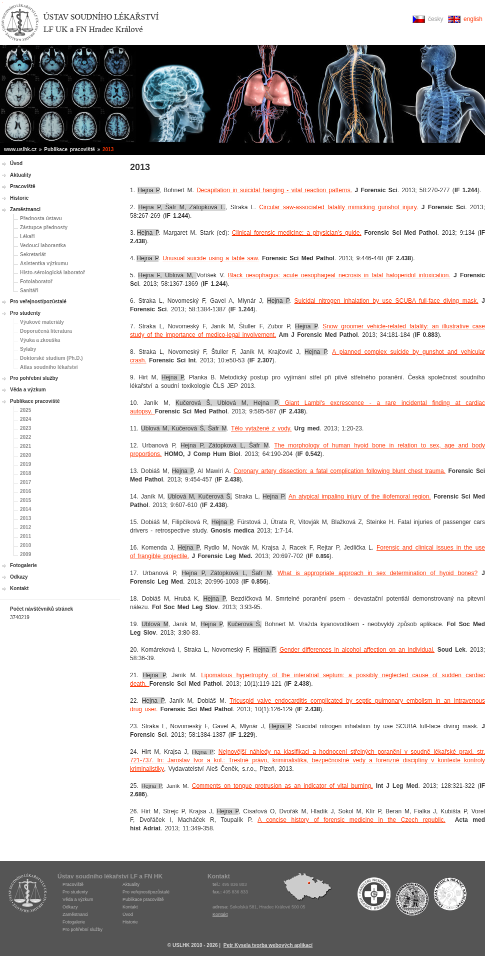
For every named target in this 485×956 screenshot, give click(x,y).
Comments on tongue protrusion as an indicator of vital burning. (282, 785)
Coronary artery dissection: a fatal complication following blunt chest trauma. (340, 470)
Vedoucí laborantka (43, 245)
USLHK (28, 892)
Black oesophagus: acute (264, 275)
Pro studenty (25, 313)
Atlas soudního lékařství (49, 367)
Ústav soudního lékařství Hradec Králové (80, 23)
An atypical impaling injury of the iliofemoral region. (359, 496)
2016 (25, 491)
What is (291, 573)
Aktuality (20, 175)
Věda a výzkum (28, 389)
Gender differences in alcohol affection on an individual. (357, 649)
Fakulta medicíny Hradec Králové (450, 896)
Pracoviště (23, 186)
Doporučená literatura (46, 331)
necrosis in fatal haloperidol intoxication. (393, 275)
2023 (25, 428)
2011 (25, 536)
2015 (25, 500)
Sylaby (28, 349)
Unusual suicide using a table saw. (210, 258)
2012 (25, 527)
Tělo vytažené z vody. (261, 428)
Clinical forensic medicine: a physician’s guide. (297, 232)
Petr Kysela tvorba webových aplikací (268, 945)
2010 (25, 545)
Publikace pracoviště (35, 401)
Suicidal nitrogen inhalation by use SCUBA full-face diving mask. (386, 300)
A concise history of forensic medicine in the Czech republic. (352, 819)
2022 (25, 437)
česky (436, 19)
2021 (25, 446)
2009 (25, 554)
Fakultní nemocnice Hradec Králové (374, 896)
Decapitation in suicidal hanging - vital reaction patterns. (274, 190)
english (473, 19)
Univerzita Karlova (412, 898)
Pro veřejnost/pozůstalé (38, 301)
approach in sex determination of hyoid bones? (406, 573)
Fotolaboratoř (36, 281)
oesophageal (318, 275)
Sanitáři (29, 290)
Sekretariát (33, 254)
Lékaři (27, 236)
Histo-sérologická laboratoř (52, 272)
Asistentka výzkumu (44, 263)
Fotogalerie (23, 565)
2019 (25, 464)
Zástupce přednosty (44, 227)
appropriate (319, 573)
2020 (25, 455)
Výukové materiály (42, 322)
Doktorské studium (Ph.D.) (51, 358)
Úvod (16, 163)
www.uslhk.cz (20, 149)
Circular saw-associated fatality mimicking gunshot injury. (338, 207)
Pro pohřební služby (34, 378)
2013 (25, 518)
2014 (25, 509)
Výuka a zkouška (40, 340)
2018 (25, 473)
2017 (25, 482)
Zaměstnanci (25, 209)
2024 (25, 419)
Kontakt (19, 588)
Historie (19, 198)
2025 (25, 410)
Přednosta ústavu (41, 218)
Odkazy (19, 577)
